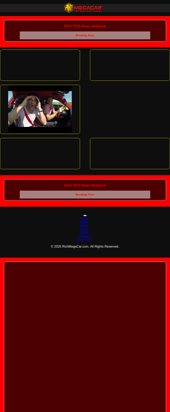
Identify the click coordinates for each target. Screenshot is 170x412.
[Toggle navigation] (85, 215)
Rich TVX (84, 239)
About (84, 221)
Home (84, 218)
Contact (83, 236)
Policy (84, 229)
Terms (84, 225)
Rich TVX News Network (85, 26)
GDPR (84, 232)
